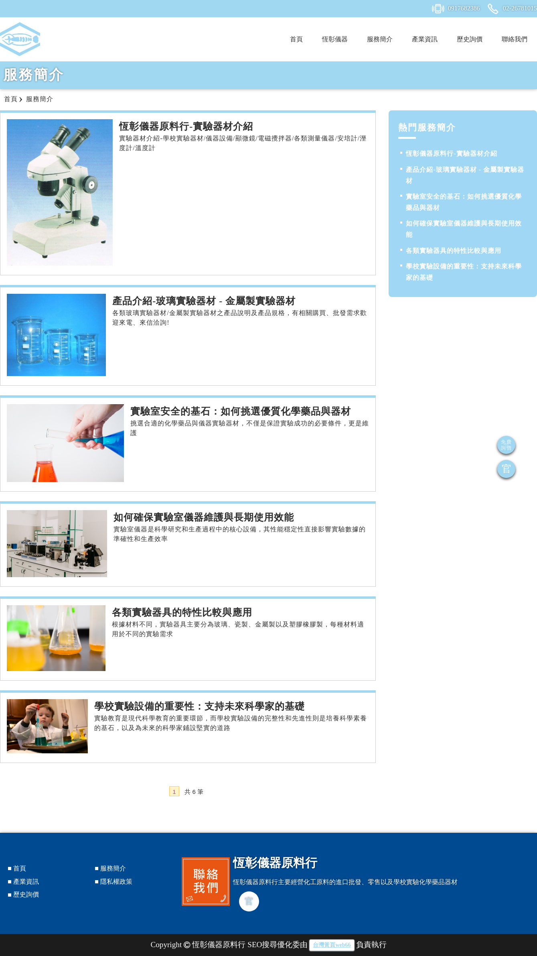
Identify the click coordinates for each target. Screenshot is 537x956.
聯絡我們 (514, 39)
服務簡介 (380, 39)
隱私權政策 (116, 881)
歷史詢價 (469, 39)
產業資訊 (425, 39)
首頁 (296, 39)
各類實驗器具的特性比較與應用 (453, 250)
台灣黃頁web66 (332, 945)
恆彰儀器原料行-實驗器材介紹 (451, 153)
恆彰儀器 (335, 39)
